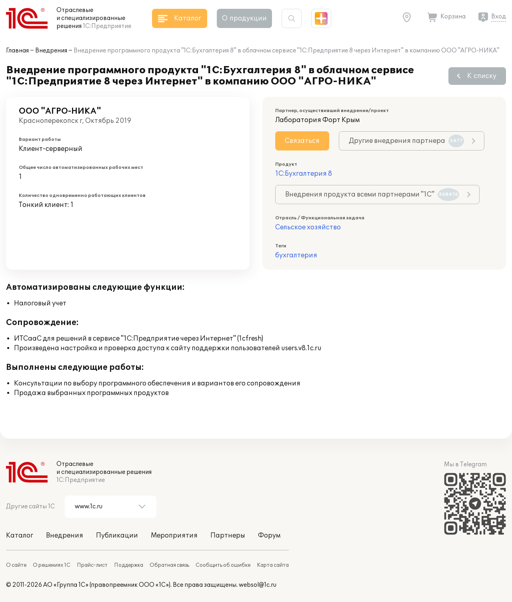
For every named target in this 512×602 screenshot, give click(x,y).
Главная (17, 50)
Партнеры (227, 536)
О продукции (244, 18)
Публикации (117, 536)
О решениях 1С (51, 565)
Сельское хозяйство (308, 227)
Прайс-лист (92, 565)
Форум (269, 536)
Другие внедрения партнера (406, 140)
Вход (498, 16)
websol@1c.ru (257, 585)
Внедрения (51, 50)
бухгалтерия (296, 255)
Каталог (19, 536)
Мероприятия (174, 536)
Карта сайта (273, 565)
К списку (481, 76)
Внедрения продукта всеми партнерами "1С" (372, 194)
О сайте (16, 565)
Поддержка (128, 565)
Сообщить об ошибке (223, 565)
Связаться (302, 141)
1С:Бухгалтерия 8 (303, 174)
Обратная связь (169, 565)
